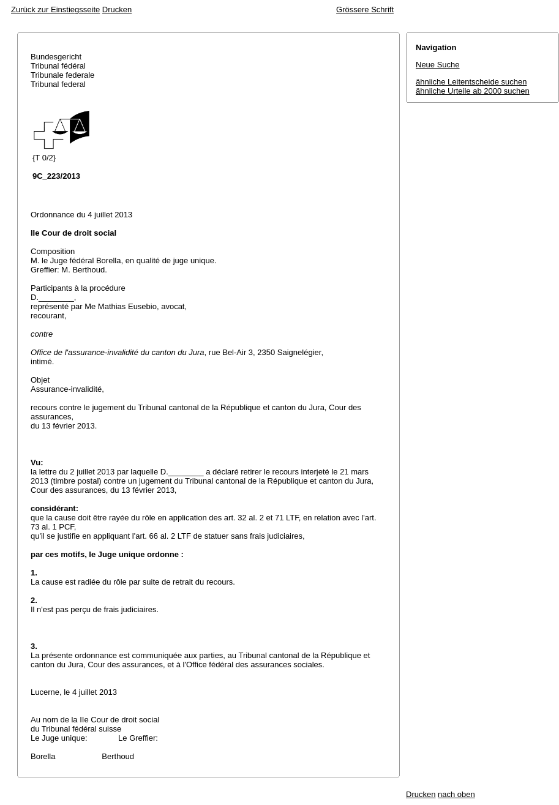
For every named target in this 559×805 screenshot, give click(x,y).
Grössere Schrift (365, 9)
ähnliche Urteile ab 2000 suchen (473, 90)
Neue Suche (438, 64)
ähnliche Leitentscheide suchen (471, 81)
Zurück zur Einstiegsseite (55, 9)
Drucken (117, 9)
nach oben (456, 794)
